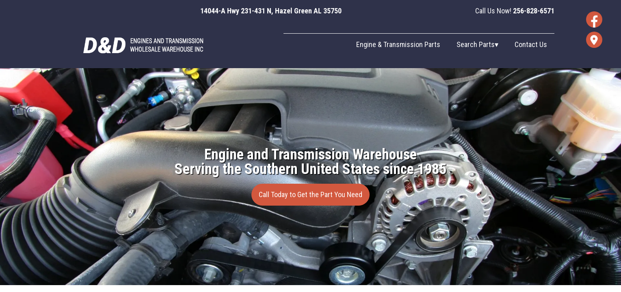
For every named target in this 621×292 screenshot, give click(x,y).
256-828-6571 (533, 10)
